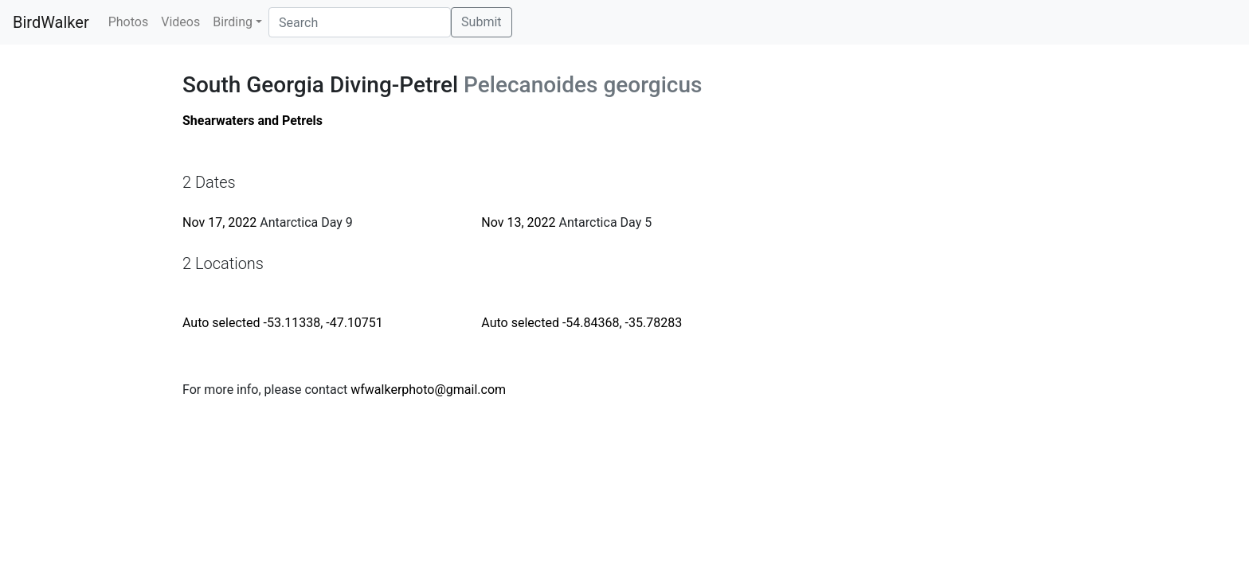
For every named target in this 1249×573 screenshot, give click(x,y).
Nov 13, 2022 (518, 222)
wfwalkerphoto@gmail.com (428, 389)
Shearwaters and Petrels (252, 120)
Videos (180, 21)
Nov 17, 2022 (219, 222)
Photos (128, 21)
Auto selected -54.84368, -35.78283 (581, 322)
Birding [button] (233, 21)
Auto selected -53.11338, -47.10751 (282, 322)
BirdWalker (51, 22)
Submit (481, 21)
